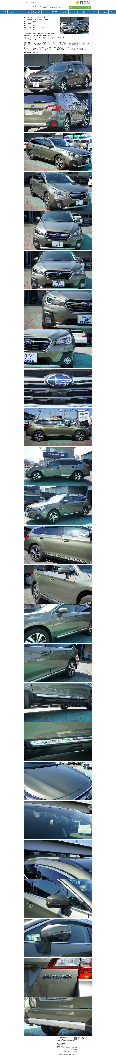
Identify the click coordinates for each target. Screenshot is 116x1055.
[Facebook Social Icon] (81, 2)
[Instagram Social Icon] (82, 1038)
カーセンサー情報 (61, 1051)
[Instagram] (88, 2)
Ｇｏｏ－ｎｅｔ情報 (72, 1051)
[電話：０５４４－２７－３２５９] (80, 7)
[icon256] (85, 2)
